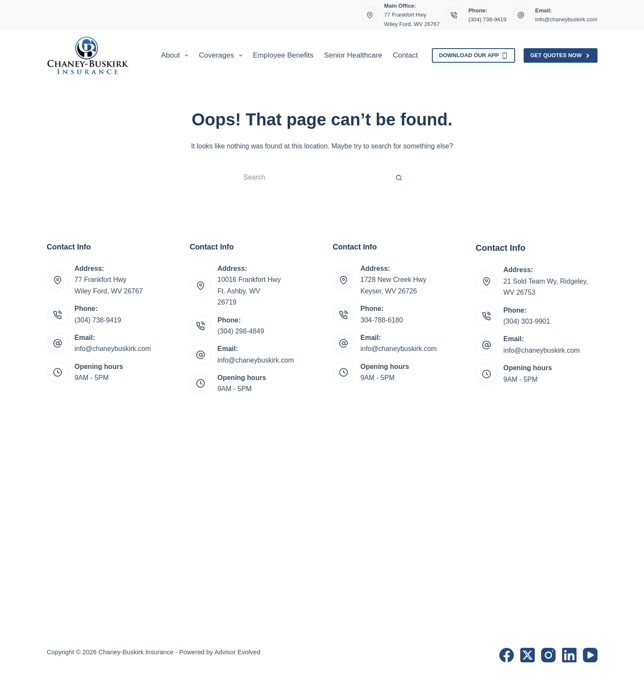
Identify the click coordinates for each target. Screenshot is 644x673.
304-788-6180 (382, 320)
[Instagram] (548, 655)
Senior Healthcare (353, 55)
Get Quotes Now (560, 55)
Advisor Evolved (237, 652)
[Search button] (399, 177)
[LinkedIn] (569, 655)
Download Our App (473, 55)
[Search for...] (313, 177)
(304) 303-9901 (527, 321)
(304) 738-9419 (488, 19)
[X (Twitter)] (527, 655)
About (176, 55)
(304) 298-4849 (241, 331)
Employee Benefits (283, 55)
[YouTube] (590, 655)
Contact (405, 55)
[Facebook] (506, 655)
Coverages (222, 55)
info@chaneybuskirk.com (566, 19)
